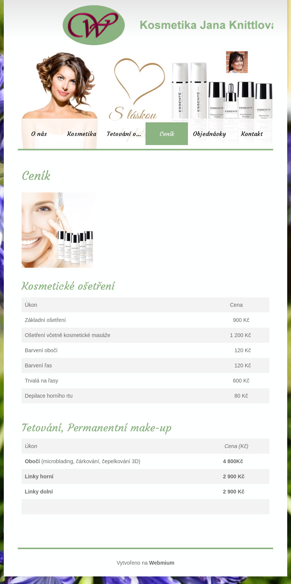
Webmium (162, 563)
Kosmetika (81, 133)
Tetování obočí (126, 133)
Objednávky (209, 133)
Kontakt (252, 133)
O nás (39, 133)
